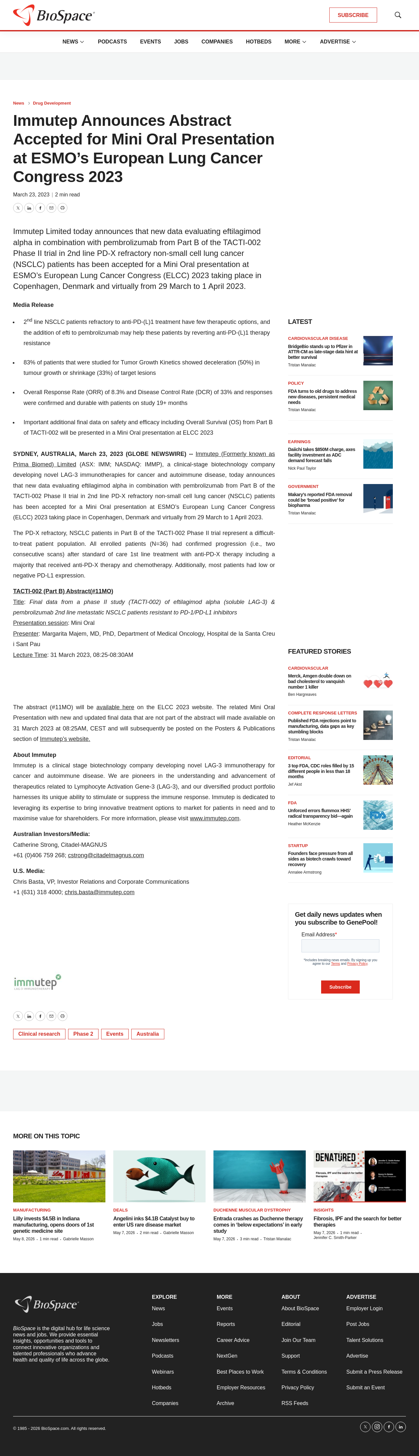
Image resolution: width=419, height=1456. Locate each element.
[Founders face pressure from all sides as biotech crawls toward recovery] (378, 858)
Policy (296, 383)
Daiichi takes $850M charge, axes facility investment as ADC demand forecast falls (321, 455)
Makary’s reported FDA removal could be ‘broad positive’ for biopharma (320, 500)
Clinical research (39, 1034)
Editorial (299, 757)
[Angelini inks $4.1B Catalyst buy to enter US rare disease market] (159, 1176)
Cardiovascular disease (318, 338)
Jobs (181, 41)
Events (150, 41)
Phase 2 (83, 1034)
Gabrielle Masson (78, 1239)
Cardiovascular (308, 668)
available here (115, 707)
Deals (120, 1210)
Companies (217, 41)
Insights (324, 1210)
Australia (148, 1034)
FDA (292, 802)
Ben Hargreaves (302, 694)
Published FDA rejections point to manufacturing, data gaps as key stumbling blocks (322, 726)
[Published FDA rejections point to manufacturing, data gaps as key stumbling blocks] (378, 725)
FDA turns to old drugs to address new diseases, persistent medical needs (322, 397)
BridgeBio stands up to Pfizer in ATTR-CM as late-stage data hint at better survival (323, 352)
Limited (65, 464)
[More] (82, 41)
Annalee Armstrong (304, 872)
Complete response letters (322, 713)
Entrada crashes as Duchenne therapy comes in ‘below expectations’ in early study (258, 1225)
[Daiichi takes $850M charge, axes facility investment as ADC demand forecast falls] (378, 454)
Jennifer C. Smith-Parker (335, 1237)
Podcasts (112, 41)
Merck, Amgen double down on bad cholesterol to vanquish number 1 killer (319, 681)
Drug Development (52, 103)
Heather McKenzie (304, 824)
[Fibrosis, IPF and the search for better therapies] (360, 1176)
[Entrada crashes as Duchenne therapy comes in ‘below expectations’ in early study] (259, 1176)
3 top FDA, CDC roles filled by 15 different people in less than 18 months (321, 771)
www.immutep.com (214, 818)
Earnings (299, 441)
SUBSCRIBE (353, 15)
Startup (298, 845)
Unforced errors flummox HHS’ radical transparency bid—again (320, 813)
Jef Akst (295, 784)
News (70, 41)
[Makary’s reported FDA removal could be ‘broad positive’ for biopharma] (378, 498)
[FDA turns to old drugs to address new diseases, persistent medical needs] (378, 395)
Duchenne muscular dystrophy (252, 1210)
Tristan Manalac (302, 365)
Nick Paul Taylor (302, 468)
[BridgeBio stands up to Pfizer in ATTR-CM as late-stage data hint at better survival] (378, 350)
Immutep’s (53, 739)
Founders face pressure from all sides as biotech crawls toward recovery (320, 859)
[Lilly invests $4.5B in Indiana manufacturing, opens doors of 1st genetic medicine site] (59, 1176)
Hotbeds (258, 41)
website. (78, 739)
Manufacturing (32, 1210)
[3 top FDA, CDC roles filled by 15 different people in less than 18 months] (378, 770)
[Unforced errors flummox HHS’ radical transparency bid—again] (378, 815)
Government (303, 486)
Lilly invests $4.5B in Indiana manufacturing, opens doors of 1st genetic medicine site (53, 1225)
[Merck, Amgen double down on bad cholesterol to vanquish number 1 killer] (378, 680)
